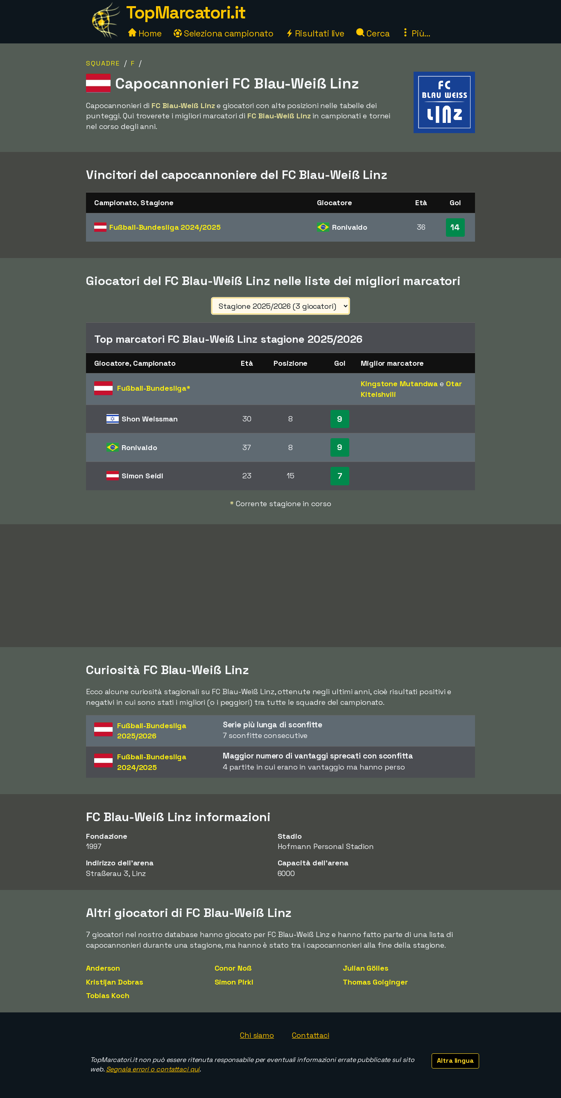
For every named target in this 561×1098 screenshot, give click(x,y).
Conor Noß (233, 968)
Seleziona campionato (224, 33)
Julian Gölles (366, 968)
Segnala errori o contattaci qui (153, 1069)
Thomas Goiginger (375, 982)
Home (145, 33)
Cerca (372, 33)
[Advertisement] (280, 585)
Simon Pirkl (234, 982)
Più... (415, 33)
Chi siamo (257, 1035)
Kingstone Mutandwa (399, 383)
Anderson (103, 968)
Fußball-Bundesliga (164, 227)
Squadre (103, 63)
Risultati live (315, 33)
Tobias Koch (107, 995)
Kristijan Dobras (114, 982)
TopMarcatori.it (186, 12)
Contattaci (310, 1035)
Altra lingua (455, 1060)
